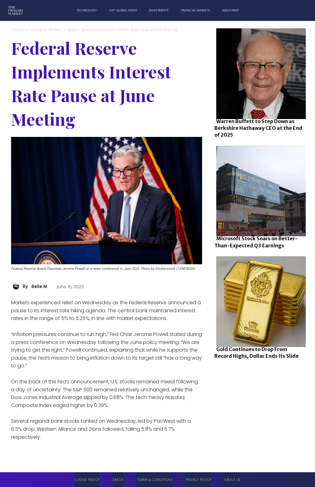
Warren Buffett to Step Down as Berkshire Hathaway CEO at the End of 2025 (258, 128)
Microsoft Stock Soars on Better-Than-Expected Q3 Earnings (256, 241)
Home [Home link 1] (18, 29)
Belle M (39, 286)
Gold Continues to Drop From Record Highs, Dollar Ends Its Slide (256, 352)
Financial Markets (46, 29)
